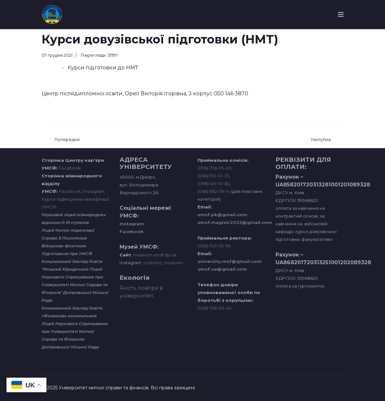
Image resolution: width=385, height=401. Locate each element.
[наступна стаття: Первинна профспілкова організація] (321, 140)
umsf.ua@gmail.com (222, 269)
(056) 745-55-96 (214, 245)
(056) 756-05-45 (214, 308)
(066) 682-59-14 (214, 191)
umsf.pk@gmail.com (222, 214)
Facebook (70, 168)
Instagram (94, 191)
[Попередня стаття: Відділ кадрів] (67, 140)
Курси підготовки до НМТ (103, 68)
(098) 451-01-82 (214, 183)
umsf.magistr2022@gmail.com (235, 222)
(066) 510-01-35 (213, 175)
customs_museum (163, 262)
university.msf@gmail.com (230, 261)
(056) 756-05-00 (215, 168)
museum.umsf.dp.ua (154, 254)
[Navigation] (341, 14)
